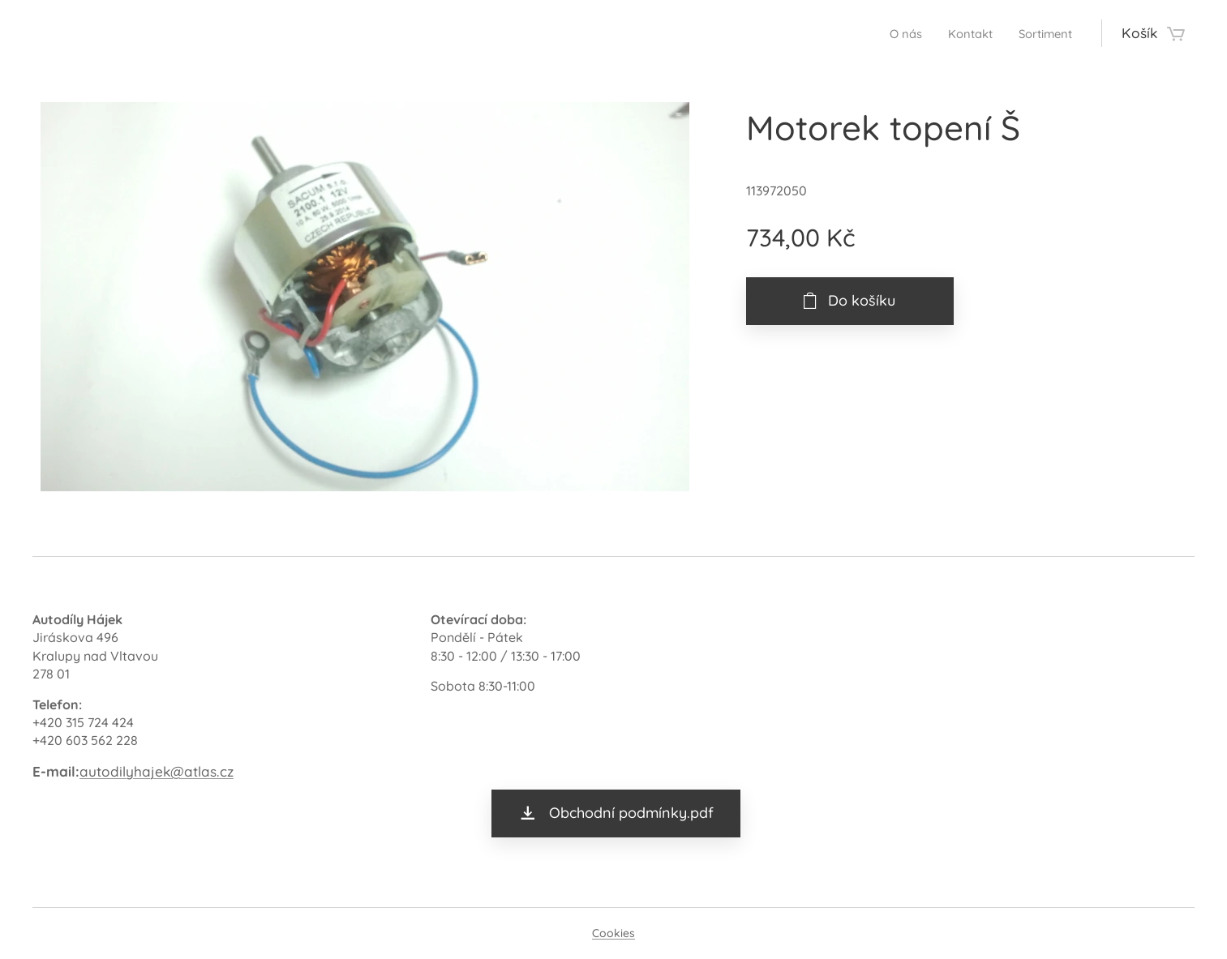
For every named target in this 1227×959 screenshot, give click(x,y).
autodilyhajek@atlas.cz (156, 771)
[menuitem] (888, 33)
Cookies (613, 933)
